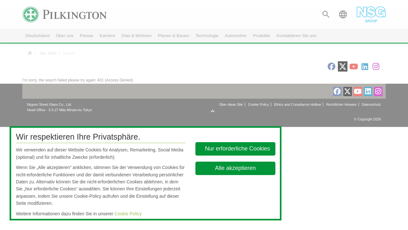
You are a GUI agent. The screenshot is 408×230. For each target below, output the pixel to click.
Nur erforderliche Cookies (237, 148)
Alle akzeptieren (235, 168)
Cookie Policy (128, 213)
